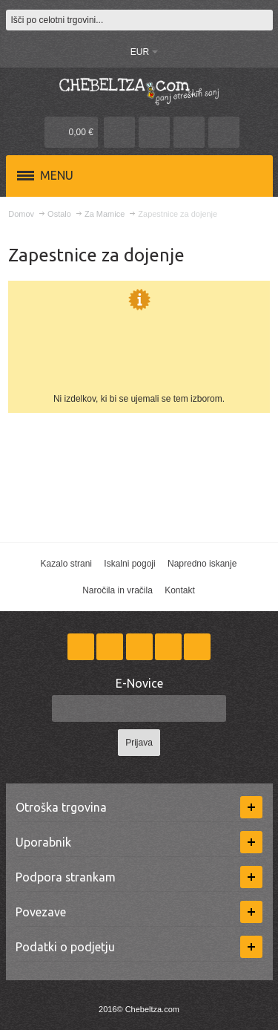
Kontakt (180, 590)
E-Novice (139, 683)
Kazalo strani (66, 563)
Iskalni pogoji (129, 563)
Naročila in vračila (117, 590)
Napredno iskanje (202, 563)
